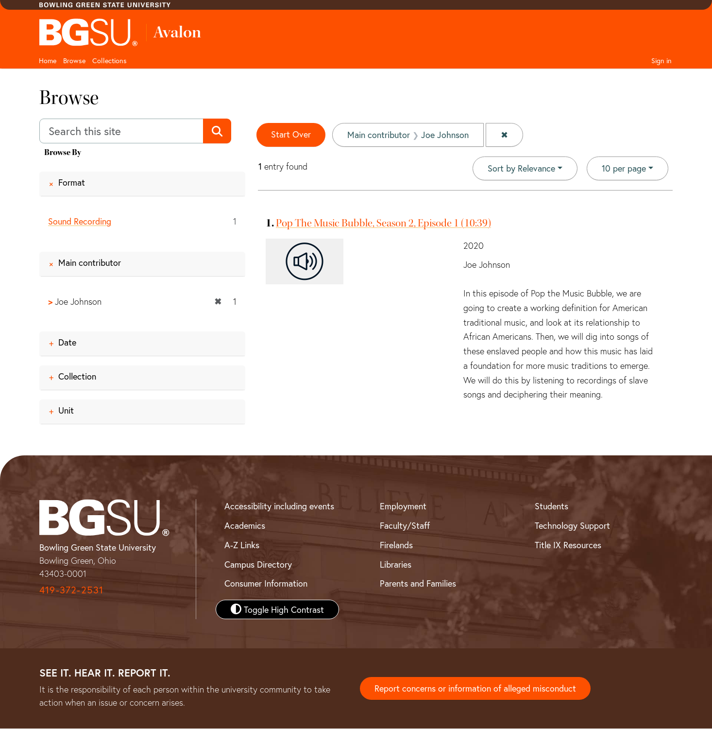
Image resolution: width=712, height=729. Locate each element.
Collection (77, 376)
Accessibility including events (279, 506)
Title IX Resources (568, 545)
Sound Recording (79, 221)
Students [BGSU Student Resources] (551, 506)
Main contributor (89, 262)
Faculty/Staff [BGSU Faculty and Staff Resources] (405, 525)
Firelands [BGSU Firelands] (396, 545)
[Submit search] (217, 131)
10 (624, 167)
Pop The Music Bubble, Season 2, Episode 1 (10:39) (383, 223)
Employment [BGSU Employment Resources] (403, 506)
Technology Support (572, 525)
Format (71, 182)
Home (47, 60)
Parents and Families (418, 583)
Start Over (291, 134)
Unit (66, 411)
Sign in (661, 60)
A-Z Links (241, 545)
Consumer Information (265, 583)
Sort (521, 168)
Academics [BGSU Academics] (244, 525)
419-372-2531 (71, 590)
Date (67, 342)
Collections (109, 60)
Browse (74, 60)
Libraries (395, 564)
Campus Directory (258, 564)
